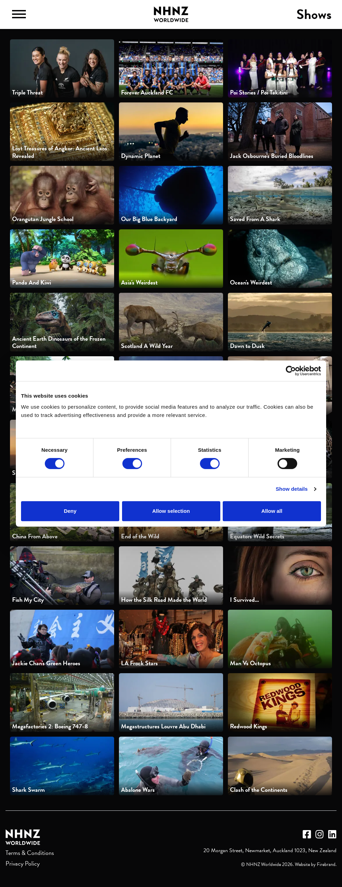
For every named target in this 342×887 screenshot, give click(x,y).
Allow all (271, 511)
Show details (292, 489)
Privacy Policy (23, 863)
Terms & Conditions (30, 852)
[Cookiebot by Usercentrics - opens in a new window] (291, 371)
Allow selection (171, 511)
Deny (70, 511)
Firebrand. (326, 864)
